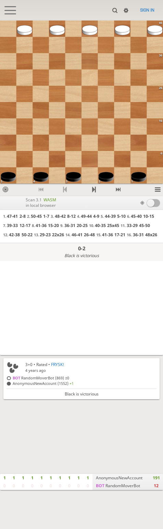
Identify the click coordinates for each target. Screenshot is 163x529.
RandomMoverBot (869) (41, 377)
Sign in (147, 10)
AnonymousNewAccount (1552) (43, 383)
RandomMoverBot (118, 486)
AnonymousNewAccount (119, 478)
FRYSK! (57, 364)
